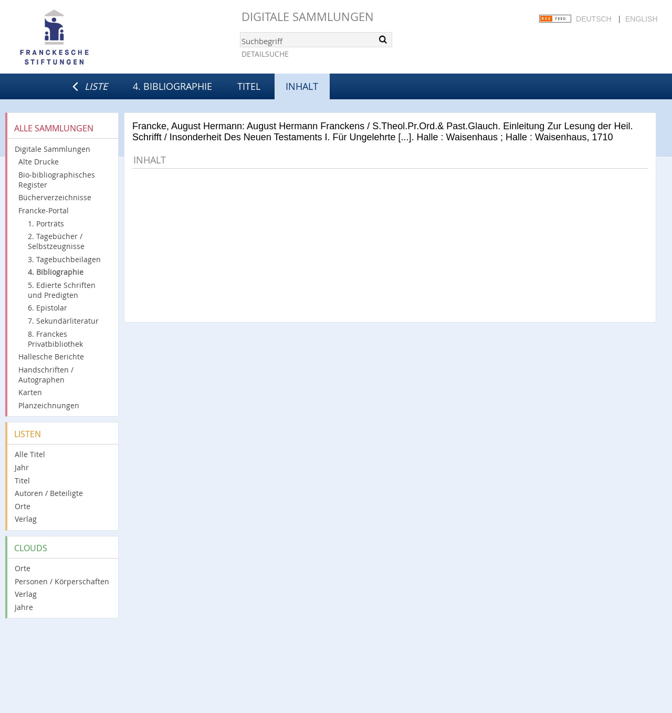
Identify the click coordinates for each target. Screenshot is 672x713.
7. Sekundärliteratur (63, 321)
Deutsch (594, 19)
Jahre (24, 607)
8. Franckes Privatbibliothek (55, 339)
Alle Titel (30, 454)
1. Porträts (46, 224)
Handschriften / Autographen (46, 375)
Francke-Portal (43, 210)
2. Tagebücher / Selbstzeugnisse (56, 241)
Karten (30, 392)
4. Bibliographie (172, 86)
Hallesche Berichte (51, 356)
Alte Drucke (38, 162)
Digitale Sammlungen (308, 16)
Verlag (26, 519)
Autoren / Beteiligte (49, 493)
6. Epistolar (47, 308)
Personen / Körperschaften (62, 581)
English (641, 19)
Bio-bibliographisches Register (56, 180)
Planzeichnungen (48, 405)
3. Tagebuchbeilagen (64, 259)
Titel (248, 86)
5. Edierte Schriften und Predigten (62, 290)
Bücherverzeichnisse (54, 197)
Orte (22, 506)
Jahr (22, 467)
